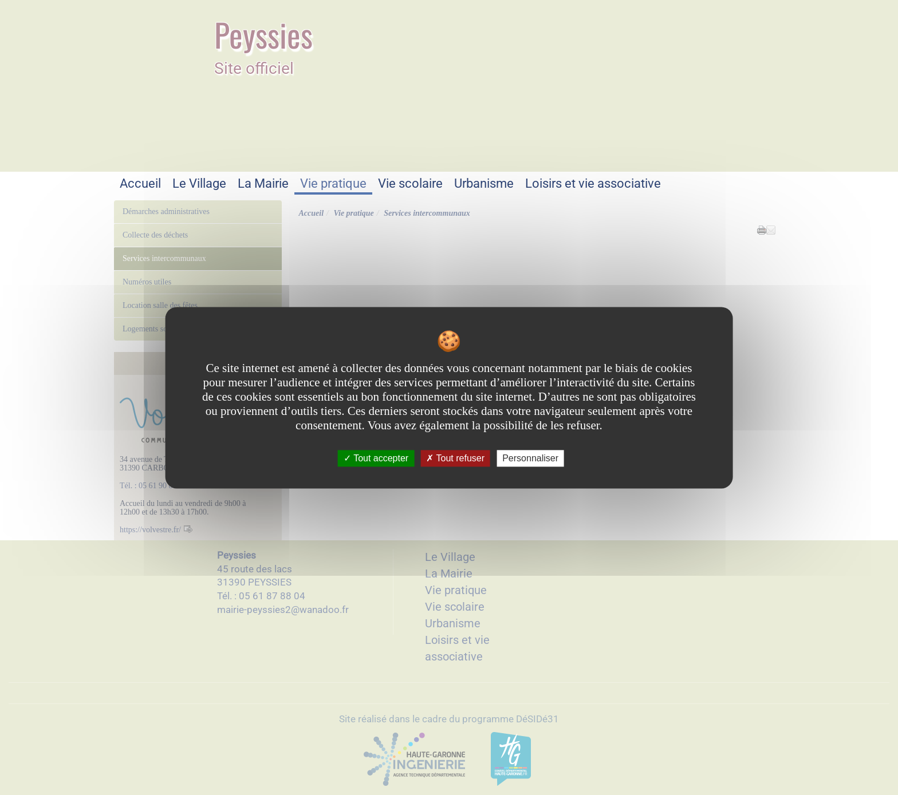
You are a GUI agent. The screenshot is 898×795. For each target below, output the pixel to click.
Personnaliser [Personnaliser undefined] (530, 458)
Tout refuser (455, 458)
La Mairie (263, 183)
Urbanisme (484, 183)
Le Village (199, 183)
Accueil (140, 183)
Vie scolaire (410, 183)
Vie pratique (333, 183)
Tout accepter (376, 458)
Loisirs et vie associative (593, 183)
